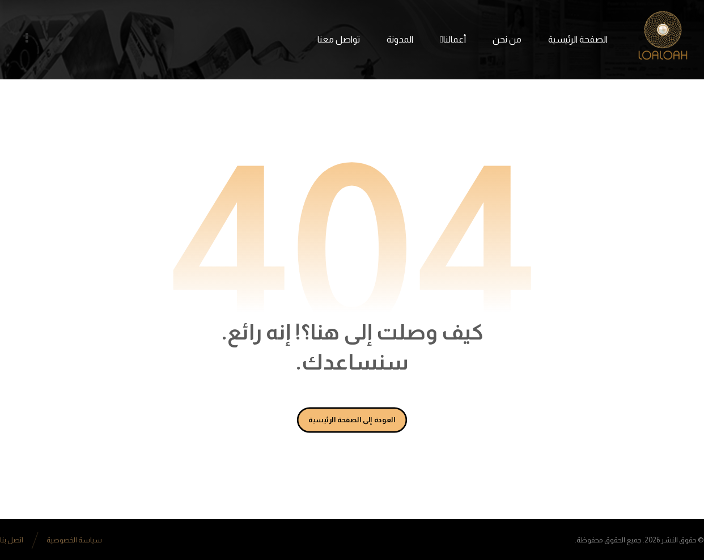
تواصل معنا (338, 39)
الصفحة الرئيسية (578, 39)
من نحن (507, 39)
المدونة (400, 39)
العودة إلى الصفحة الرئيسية (352, 419)
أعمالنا (453, 39)
